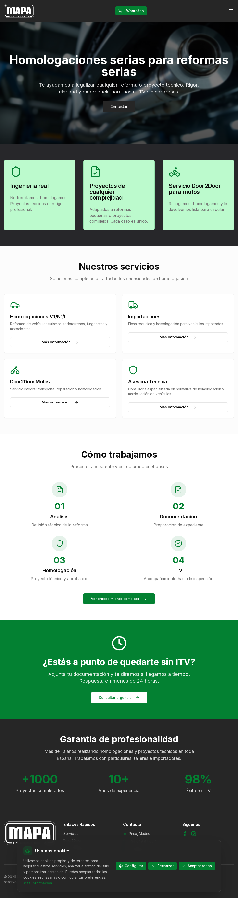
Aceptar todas (197, 866)
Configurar (131, 866)
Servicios (70, 833)
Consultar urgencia (119, 697)
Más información (60, 342)
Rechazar (162, 866)
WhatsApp (131, 11)
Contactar (119, 106)
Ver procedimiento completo (119, 599)
